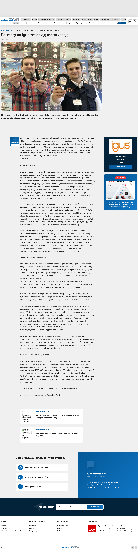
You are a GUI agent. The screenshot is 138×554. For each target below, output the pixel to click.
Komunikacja (76, 19)
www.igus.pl (121, 159)
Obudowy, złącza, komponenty (110, 19)
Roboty (34, 19)
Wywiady (79, 23)
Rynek (23, 23)
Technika (88, 23)
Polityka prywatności (36, 531)
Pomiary (96, 19)
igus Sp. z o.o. (121, 156)
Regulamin (32, 526)
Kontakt (3, 526)
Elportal (59, 528)
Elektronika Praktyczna (64, 531)
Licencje (32, 528)
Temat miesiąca (59, 23)
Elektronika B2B (62, 526)
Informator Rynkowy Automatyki (12, 531)
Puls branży (97, 23)
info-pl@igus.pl (120, 162)
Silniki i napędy (26, 19)
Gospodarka (47, 23)
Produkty (37, 23)
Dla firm (122, 23)
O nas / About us (6, 528)
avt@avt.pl (132, 529)
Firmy (30, 23)
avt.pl (131, 531)
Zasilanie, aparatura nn (64, 19)
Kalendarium (108, 23)
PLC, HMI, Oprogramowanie (46, 19)
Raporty (70, 23)
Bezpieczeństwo (87, 19)
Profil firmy (120, 167)
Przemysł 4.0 (125, 19)
